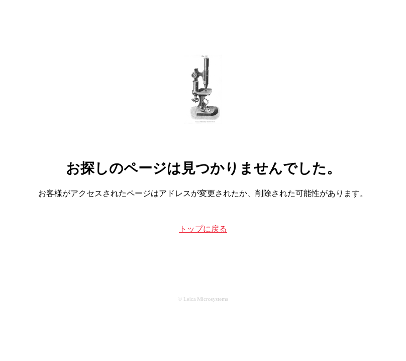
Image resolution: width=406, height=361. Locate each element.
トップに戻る (203, 229)
